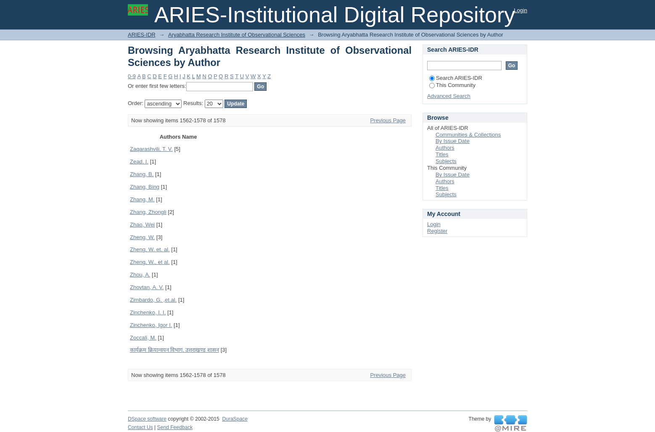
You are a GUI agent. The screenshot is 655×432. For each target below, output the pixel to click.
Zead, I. (139, 161)
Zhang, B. (141, 174)
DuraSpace (234, 419)
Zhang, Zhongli (148, 212)
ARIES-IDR (142, 35)
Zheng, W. (142, 237)
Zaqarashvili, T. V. (151, 149)
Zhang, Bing (144, 187)
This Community (452, 85)
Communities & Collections (468, 135)
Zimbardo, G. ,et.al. (153, 300)
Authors (445, 148)
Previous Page (388, 120)
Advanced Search (448, 96)
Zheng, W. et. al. (150, 249)
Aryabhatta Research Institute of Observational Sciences (236, 35)
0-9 (132, 76)
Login (520, 10)
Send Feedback (175, 427)
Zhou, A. (140, 274)
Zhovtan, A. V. (147, 287)
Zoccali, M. (143, 338)
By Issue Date (453, 141)
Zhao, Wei (142, 224)
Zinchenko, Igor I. (151, 325)
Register (437, 231)
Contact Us (140, 427)
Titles (442, 154)
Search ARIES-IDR (455, 78)
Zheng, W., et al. (150, 262)
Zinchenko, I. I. (148, 312)
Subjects (446, 161)
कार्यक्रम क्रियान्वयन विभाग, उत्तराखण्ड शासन (174, 350)
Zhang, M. (142, 199)
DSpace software (147, 419)
